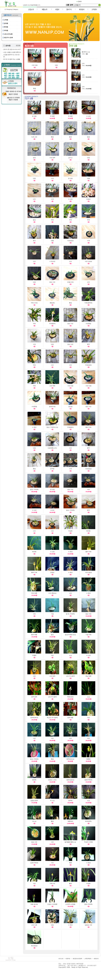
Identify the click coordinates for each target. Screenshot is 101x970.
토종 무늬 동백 (8, 37)
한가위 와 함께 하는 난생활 (11, 59)
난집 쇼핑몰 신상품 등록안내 (12, 52)
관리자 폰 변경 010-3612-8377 (12, 49)
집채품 (6, 23)
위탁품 (6, 30)
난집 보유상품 (8, 34)
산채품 (6, 20)
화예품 (6, 27)
